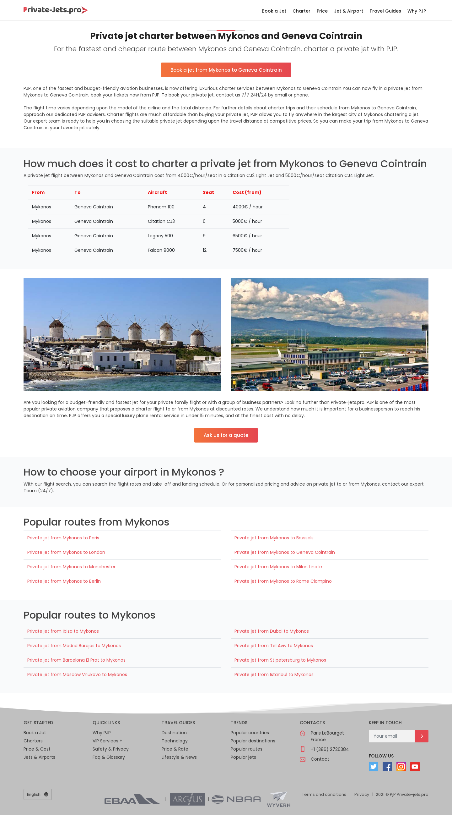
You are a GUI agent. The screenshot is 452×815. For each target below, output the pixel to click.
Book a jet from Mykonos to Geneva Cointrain (226, 70)
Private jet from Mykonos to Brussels (274, 538)
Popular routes (246, 749)
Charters (33, 741)
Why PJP (416, 11)
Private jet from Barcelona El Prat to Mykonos (76, 660)
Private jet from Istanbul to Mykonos (274, 674)
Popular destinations (253, 741)
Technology (175, 741)
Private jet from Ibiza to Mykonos (63, 631)
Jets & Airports (39, 757)
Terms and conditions (324, 794)
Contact (320, 759)
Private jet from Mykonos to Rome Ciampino (283, 581)
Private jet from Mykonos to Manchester (71, 567)
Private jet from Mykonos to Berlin (64, 581)
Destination (174, 732)
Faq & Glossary (109, 757)
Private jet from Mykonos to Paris (63, 538)
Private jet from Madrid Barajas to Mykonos (74, 645)
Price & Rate (175, 749)
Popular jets (243, 757)
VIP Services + (107, 741)
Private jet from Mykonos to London (66, 552)
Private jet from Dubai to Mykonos (271, 631)
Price (322, 11)
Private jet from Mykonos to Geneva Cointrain (284, 552)
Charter (301, 11)
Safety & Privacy (111, 749)
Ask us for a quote (226, 435)
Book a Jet (274, 11)
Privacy (361, 794)
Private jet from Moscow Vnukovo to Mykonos (77, 674)
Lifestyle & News (179, 757)
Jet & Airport (348, 11)
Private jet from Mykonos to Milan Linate (278, 567)
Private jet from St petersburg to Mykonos (280, 660)
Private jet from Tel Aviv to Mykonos (273, 645)
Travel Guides (385, 11)
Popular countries (250, 732)
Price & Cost (37, 749)
